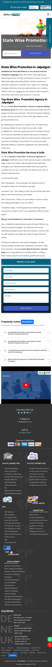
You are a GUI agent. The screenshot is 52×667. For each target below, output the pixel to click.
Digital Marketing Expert (13, 493)
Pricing (3, 655)
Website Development (13, 566)
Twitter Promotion (36, 529)
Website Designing (11, 563)
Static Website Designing (13, 569)
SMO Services (34, 515)
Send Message (26, 308)
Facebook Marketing (36, 517)
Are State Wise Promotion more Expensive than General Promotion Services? (22, 352)
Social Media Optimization (38, 512)
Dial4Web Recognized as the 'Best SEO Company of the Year (24, 2)
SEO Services (9, 512)
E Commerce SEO (11, 517)
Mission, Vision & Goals (21, 650)
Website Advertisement (13, 491)
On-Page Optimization (13, 523)
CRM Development (11, 588)
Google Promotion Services (39, 468)
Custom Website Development (10, 584)
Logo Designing (10, 594)
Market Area (42, 653)
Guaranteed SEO (10, 542)
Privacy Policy (36, 648)
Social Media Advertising (38, 520)
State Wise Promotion (37, 477)
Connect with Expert (50, 33)
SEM (6, 540)
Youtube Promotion (36, 526)
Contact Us (23, 653)
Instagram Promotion (37, 531)
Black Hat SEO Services (13, 534)
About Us (11, 648)
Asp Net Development (12, 602)
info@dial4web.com (25, 422)
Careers (15, 653)
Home (8, 46)
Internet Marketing (11, 468)
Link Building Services (12, 529)
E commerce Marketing (13, 474)
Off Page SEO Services (12, 526)
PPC (6, 488)
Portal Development (12, 580)
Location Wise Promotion (38, 471)
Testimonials (5, 653)
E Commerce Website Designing (12, 575)
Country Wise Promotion (38, 480)
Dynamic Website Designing (15, 571)
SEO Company (10, 515)
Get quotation (35, 53)
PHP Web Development (13, 599)
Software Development (13, 605)
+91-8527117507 (25, 433)
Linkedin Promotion (36, 523)
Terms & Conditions (22, 648)
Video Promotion (11, 471)
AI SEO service (10, 537)
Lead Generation (11, 485)
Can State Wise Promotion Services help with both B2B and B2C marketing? (25, 371)
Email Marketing (10, 482)
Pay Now (13, 655)
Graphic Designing (11, 591)
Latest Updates (6, 650)
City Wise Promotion (36, 474)
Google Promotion (18, 46)
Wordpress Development (14, 596)
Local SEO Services (11, 520)
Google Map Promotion (37, 482)
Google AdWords (11, 480)
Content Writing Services (13, 477)
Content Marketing (11, 531)
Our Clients (35, 650)
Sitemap (32, 653)
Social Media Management (38, 534)
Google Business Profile (38, 485)
